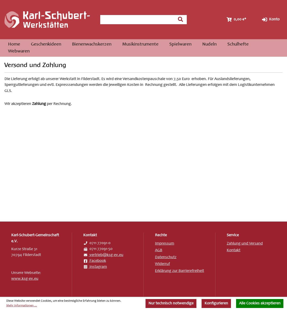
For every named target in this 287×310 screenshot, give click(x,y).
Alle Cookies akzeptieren (259, 303)
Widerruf (162, 264)
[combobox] (137, 19)
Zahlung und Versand (245, 244)
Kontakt (233, 250)
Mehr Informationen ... (21, 305)
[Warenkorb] (236, 19)
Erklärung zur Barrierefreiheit (179, 271)
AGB (158, 250)
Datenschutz (165, 257)
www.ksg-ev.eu (24, 279)
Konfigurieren (216, 303)
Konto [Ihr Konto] (270, 19)
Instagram (95, 267)
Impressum (164, 244)
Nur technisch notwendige (171, 303)
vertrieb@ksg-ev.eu (103, 255)
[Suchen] (180, 19)
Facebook (94, 261)
